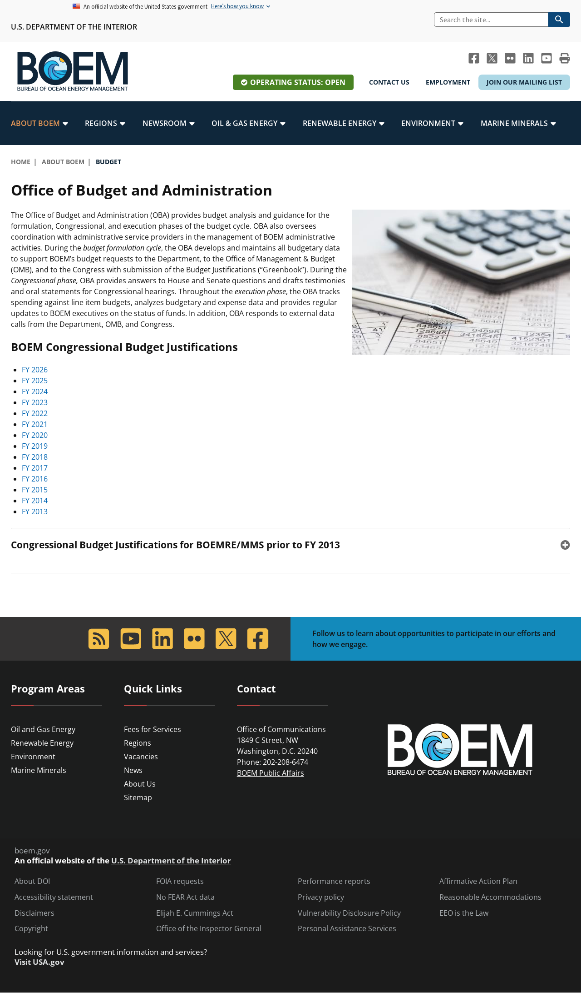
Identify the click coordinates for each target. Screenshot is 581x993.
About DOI (32, 881)
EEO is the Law (463, 913)
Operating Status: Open (297, 82)
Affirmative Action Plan (478, 881)
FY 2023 (35, 402)
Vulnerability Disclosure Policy (349, 913)
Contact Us (389, 82)
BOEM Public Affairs (270, 773)
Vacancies (141, 757)
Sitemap (138, 797)
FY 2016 (35, 479)
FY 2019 (35, 446)
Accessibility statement (54, 897)
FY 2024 (35, 391)
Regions (137, 743)
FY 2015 (35, 490)
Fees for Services (152, 729)
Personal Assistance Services (347, 928)
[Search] (491, 19)
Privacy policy (321, 897)
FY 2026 (35, 370)
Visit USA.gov (39, 962)
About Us (140, 784)
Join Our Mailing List (524, 82)
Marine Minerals (38, 770)
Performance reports (334, 881)
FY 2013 (35, 512)
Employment (448, 82)
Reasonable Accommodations (490, 897)
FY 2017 (35, 468)
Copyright (31, 928)
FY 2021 (35, 424)
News (133, 770)
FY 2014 (35, 501)
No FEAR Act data (185, 897)
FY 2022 (35, 413)
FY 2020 (35, 435)
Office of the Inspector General (208, 928)
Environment (33, 757)
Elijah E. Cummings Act (194, 913)
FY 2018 (35, 457)
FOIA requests (180, 881)
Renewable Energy (42, 743)
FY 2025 (35, 381)
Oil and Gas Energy (43, 729)
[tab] (290, 545)
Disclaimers (34, 913)
